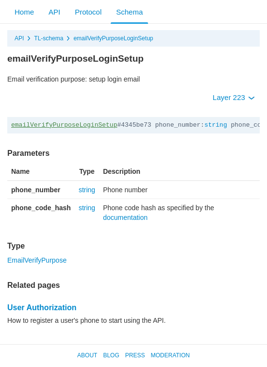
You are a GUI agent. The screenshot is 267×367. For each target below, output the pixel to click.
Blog (111, 355)
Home (24, 12)
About (87, 355)
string (215, 125)
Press (135, 355)
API (54, 12)
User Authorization (42, 307)
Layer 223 (234, 97)
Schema (129, 12)
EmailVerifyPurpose (37, 260)
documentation (125, 217)
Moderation (169, 355)
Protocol (88, 12)
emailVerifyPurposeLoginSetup (113, 38)
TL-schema (48, 38)
